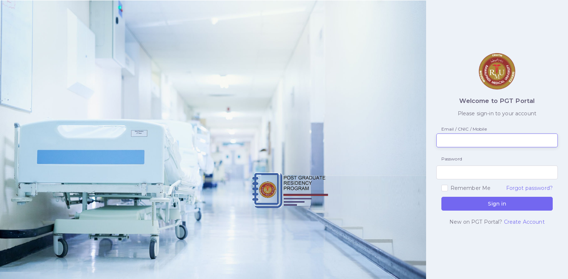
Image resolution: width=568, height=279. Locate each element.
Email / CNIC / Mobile (464, 129)
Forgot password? (529, 188)
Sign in (497, 203)
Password (449, 159)
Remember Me (470, 188)
